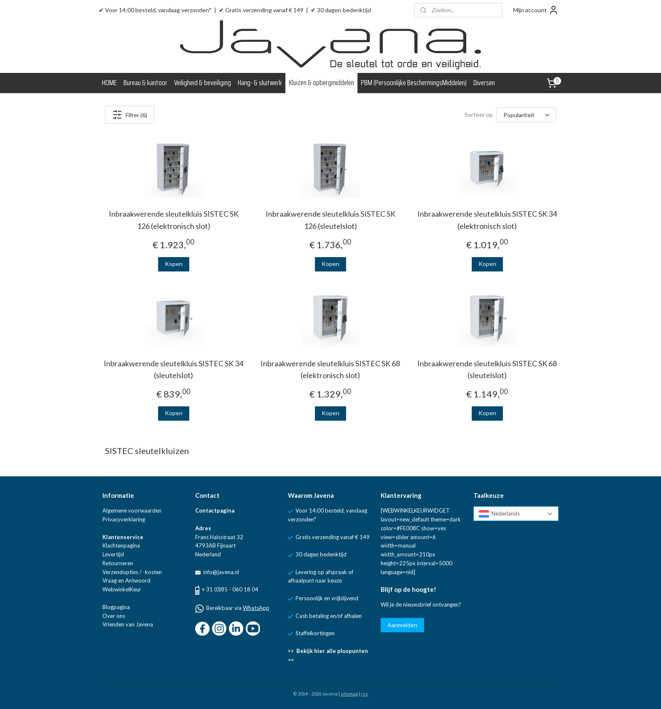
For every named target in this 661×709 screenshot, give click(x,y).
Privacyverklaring (123, 519)
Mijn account (536, 10)
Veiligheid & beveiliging (202, 82)
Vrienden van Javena (127, 624)
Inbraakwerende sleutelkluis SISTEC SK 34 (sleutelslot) (173, 369)
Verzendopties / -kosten (132, 572)
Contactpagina (214, 510)
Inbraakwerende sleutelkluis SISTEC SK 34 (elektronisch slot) (487, 220)
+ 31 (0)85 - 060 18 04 (230, 589)
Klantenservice (122, 537)
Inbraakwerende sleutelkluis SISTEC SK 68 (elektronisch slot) (330, 369)
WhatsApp (256, 607)
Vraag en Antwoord (126, 580)
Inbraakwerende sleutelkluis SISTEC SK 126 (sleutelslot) (330, 220)
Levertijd (113, 554)
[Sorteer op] (526, 115)
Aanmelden (402, 624)
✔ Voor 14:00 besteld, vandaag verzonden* (155, 9)
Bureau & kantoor (145, 82)
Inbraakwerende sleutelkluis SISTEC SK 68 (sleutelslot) (487, 369)
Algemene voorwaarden (131, 510)
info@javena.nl (220, 572)
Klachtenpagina (121, 545)
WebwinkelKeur (121, 589)
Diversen (484, 82)
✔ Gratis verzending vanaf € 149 (261, 9)
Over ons (113, 615)
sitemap (349, 693)
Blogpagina (116, 607)
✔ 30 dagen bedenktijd (341, 9)
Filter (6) (129, 115)
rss (364, 693)
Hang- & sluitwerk (260, 82)
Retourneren (117, 563)
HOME (109, 82)
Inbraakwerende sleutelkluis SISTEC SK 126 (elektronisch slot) (174, 220)
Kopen (174, 263)
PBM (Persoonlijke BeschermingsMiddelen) (414, 82)
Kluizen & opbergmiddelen (321, 82)
